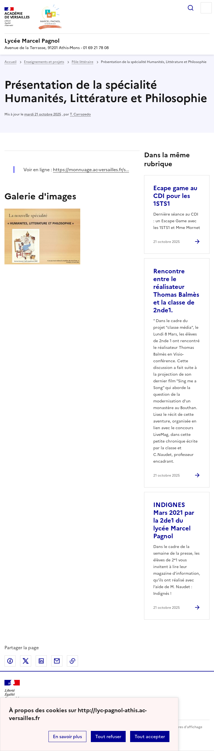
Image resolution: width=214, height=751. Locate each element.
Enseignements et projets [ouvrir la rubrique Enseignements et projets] (44, 61)
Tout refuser (108, 736)
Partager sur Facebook (10, 661)
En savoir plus (67, 736)
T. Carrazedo (80, 114)
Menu (206, 7)
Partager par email (56, 661)
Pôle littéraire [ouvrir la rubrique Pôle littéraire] (82, 61)
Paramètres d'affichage (183, 727)
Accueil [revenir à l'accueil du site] (10, 61)
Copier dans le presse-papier (72, 661)
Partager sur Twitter (25, 661)
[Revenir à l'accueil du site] (12, 690)
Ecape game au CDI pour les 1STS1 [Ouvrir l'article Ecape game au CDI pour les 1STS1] (175, 195)
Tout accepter (150, 736)
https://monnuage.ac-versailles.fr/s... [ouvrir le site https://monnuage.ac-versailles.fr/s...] (91, 169)
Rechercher (190, 7)
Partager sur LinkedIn (41, 661)
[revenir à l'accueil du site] (107, 41)
